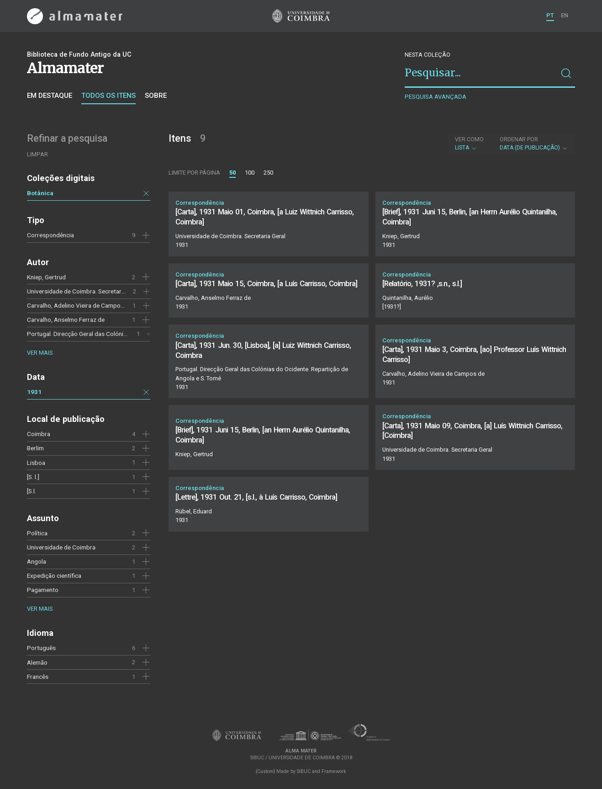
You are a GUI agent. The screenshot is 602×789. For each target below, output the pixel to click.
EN (564, 15)
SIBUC (304, 771)
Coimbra (38, 433)
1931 (34, 391)
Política (37, 533)
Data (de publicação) (534, 143)
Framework (334, 771)
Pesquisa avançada (435, 96)
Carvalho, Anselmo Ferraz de (66, 319)
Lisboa (36, 462)
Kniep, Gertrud (46, 277)
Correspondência (50, 235)
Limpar (37, 154)
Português (41, 647)
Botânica (40, 193)
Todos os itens (108, 95)
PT (550, 15)
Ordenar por (519, 139)
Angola (36, 561)
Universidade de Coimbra (61, 547)
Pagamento (42, 589)
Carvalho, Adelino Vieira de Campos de (79, 305)
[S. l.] (33, 476)
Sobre (156, 95)
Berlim (35, 448)
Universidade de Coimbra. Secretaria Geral (84, 291)
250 (268, 172)
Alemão (37, 662)
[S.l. (31, 491)
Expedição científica (54, 575)
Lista (469, 143)
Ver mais (40, 352)
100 (249, 172)
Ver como (469, 139)
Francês (37, 676)
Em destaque (49, 95)
